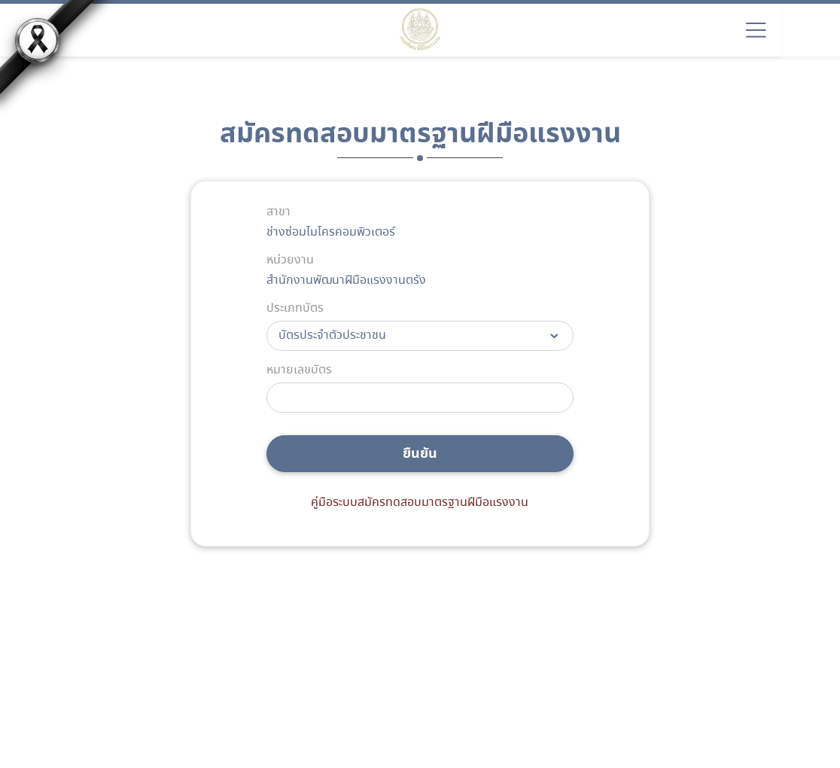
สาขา (278, 212)
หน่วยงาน (290, 260)
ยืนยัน (420, 453)
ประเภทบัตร (295, 308)
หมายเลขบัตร (299, 370)
